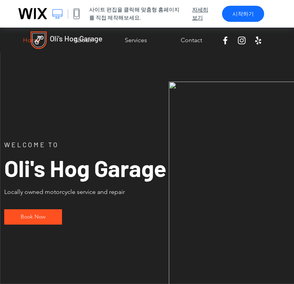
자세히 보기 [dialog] (200, 13)
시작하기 (243, 13)
